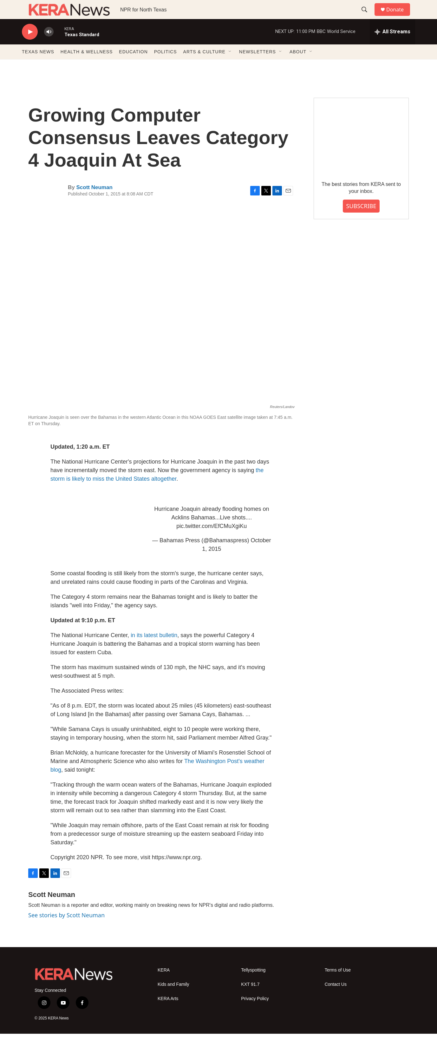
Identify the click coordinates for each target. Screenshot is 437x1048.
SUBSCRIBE (361, 220)
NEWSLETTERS (257, 66)
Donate (399, 16)
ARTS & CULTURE (204, 66)
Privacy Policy (255, 1013)
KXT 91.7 (250, 998)
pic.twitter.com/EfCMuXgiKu (211, 540)
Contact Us (336, 998)
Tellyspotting (253, 984)
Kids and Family (173, 998)
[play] (30, 46)
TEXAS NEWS (38, 66)
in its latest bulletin (154, 649)
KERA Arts (168, 1013)
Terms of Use (338, 984)
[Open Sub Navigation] (230, 66)
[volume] (48, 46)
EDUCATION (133, 66)
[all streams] (392, 46)
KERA (164, 984)
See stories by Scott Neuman (66, 929)
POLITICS (165, 66)
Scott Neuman (94, 202)
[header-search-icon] (367, 17)
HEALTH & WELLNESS (87, 66)
